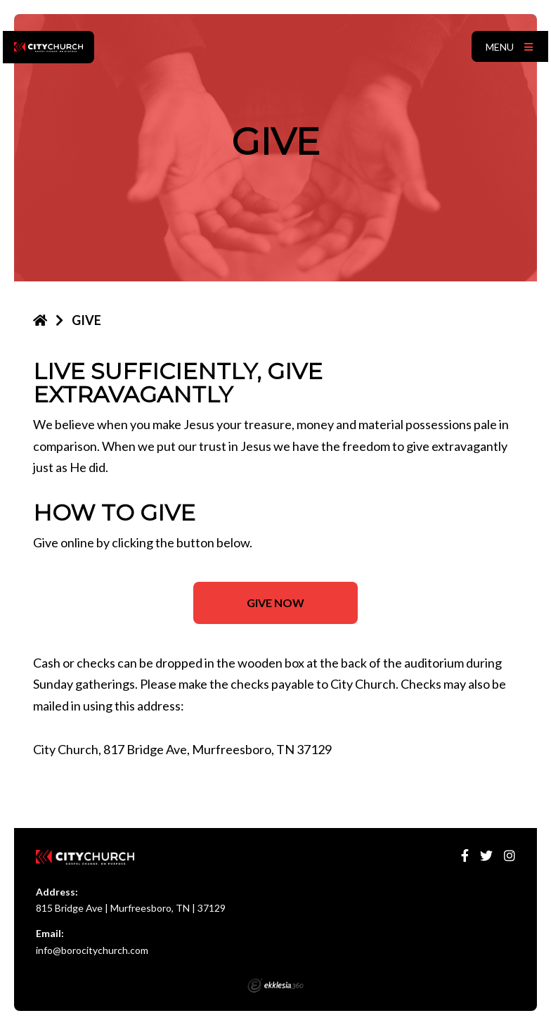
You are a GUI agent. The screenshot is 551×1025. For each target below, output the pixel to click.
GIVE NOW (275, 602)
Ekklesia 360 (275, 986)
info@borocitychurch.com (92, 950)
